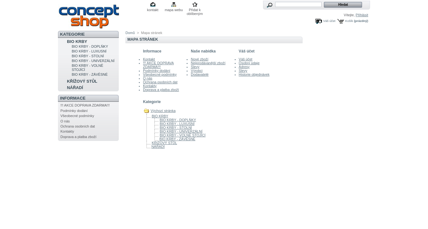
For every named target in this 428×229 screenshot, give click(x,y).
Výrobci (197, 71)
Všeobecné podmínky (77, 116)
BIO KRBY (77, 41)
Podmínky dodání (74, 111)
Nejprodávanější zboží (208, 63)
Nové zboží (199, 59)
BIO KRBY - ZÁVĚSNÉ (90, 74)
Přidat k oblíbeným (195, 10)
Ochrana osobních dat (78, 126)
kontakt (152, 10)
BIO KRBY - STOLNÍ (88, 56)
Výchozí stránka (163, 111)
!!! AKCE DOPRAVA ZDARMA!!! (85, 105)
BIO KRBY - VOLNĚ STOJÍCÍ (183, 135)
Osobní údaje (249, 63)
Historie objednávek (254, 74)
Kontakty (67, 131)
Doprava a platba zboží (78, 137)
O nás (65, 121)
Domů (130, 33)
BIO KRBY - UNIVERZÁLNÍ (93, 61)
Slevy (195, 67)
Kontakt (149, 59)
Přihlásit (362, 15)
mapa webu (174, 10)
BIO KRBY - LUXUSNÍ (89, 51)
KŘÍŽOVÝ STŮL (82, 81)
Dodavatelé (200, 74)
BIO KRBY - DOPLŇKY (90, 46)
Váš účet (329, 21)
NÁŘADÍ (75, 87)
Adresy (244, 67)
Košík (349, 21)
